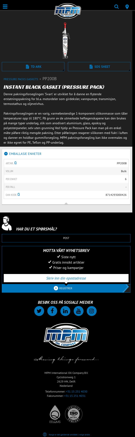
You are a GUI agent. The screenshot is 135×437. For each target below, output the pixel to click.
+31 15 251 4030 (76, 391)
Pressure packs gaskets (23, 79)
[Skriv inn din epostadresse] (66, 278)
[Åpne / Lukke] (5, 6)
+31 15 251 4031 (75, 396)
